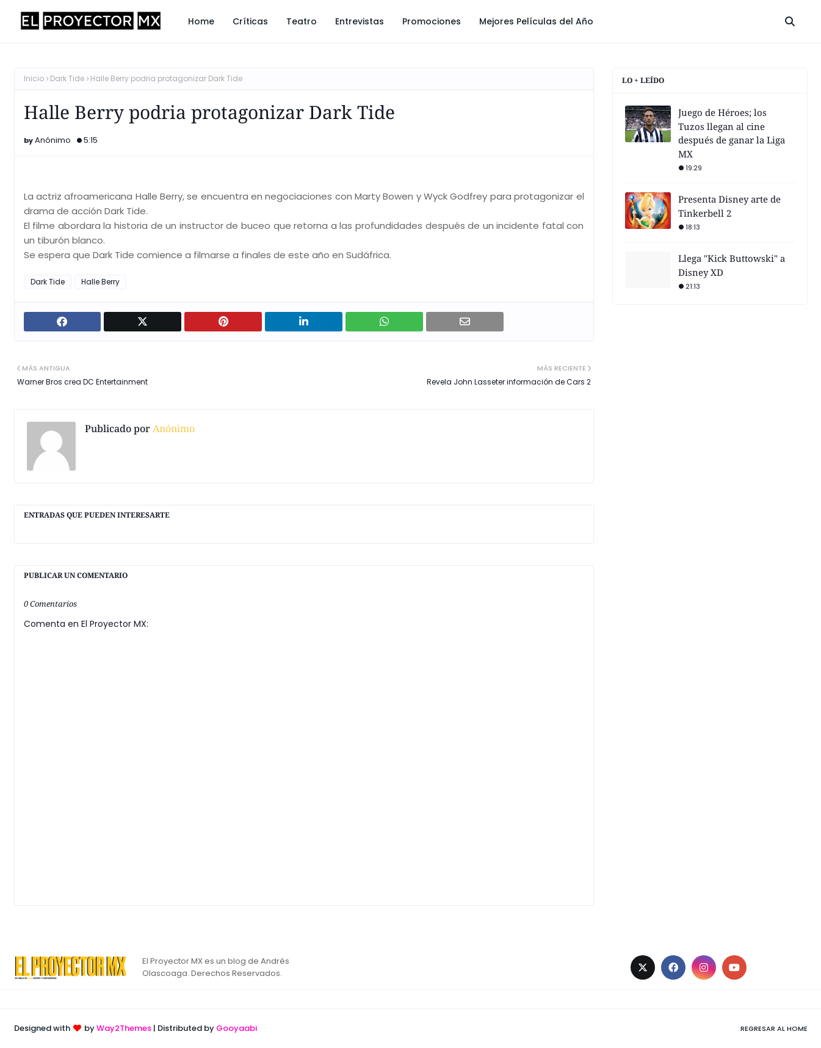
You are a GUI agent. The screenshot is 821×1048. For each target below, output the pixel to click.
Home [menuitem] (201, 21)
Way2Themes (123, 1028)
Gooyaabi (236, 1028)
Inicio (34, 78)
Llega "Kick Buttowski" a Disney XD (731, 265)
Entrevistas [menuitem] (359, 21)
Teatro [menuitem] (301, 21)
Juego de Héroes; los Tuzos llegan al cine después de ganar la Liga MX (731, 133)
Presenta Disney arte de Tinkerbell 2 (729, 206)
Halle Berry (100, 281)
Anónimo (53, 140)
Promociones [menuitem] (431, 21)
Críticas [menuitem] (250, 21)
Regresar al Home (774, 1028)
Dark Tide (67, 78)
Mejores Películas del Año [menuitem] (536, 21)
